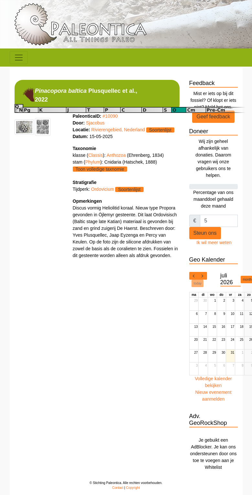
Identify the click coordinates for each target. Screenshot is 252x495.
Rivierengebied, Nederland (118, 129)
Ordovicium (102, 189)
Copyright (133, 488)
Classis (95, 155)
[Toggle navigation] (19, 57)
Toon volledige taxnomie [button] (100, 169)
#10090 (110, 116)
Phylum (92, 162)
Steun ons (205, 233)
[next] (202, 276)
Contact (117, 488)
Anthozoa (117, 155)
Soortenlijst (160, 130)
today (198, 283)
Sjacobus (95, 122)
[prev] (193, 276)
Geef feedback (213, 116)
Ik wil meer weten (213, 242)
